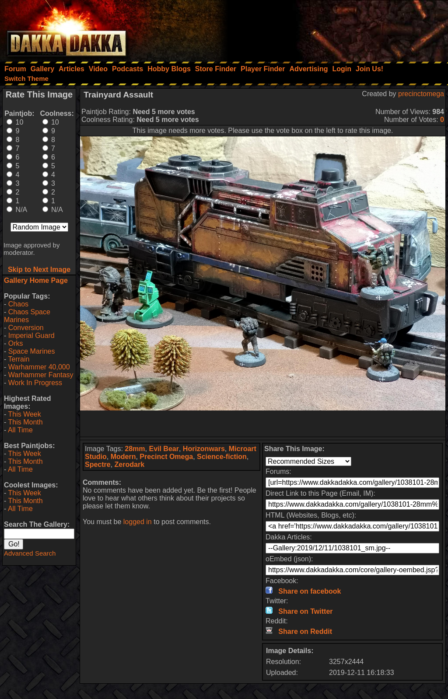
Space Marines (31, 351)
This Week (24, 414)
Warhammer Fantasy (41, 375)
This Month (25, 422)
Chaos (18, 304)
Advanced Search (30, 553)
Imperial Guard (31, 335)
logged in (137, 521)
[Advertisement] (330, 28)
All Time (20, 430)
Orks (15, 343)
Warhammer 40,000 (39, 367)
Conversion (26, 327)
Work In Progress (35, 382)
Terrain (18, 359)
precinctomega (421, 93)
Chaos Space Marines (27, 315)
